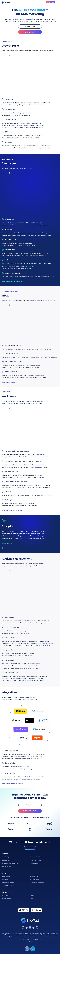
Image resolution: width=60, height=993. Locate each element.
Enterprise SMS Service (36, 857)
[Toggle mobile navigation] (57, 2)
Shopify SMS (36, 467)
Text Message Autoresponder (10, 863)
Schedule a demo (30, 26)
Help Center (5, 879)
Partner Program (6, 898)
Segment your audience (9, 621)
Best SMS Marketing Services (10, 886)
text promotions (45, 645)
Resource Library (6, 876)
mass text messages (11, 223)
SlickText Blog (34, 876)
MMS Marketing (34, 863)
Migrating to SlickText (8, 882)
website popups (20, 113)
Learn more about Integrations (12, 784)
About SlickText (6, 895)
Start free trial (30, 32)
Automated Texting (35, 860)
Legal (31, 898)
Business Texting (6, 860)
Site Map (30, 941)
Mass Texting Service (8, 857)
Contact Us (30, 848)
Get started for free (30, 810)
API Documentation (35, 879)
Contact (32, 895)
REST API (27, 777)
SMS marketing (28, 146)
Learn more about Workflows (12, 510)
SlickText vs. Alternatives (37, 882)
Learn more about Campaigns (12, 281)
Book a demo (7, 543)
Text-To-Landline (6, 866)
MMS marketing (29, 266)
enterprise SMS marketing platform (20, 19)
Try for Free (50, 2)
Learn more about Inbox (10, 382)
